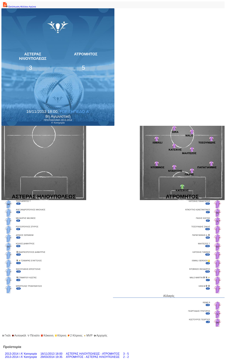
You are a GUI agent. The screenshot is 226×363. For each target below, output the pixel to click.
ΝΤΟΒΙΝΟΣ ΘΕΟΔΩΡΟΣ (199, 269)
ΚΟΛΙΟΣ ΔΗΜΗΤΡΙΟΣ (25, 244)
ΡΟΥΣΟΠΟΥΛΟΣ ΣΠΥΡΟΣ (27, 227)
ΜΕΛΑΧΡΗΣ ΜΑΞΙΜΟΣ (25, 218)
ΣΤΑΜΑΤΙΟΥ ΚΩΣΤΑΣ (27, 277)
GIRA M (202, 286)
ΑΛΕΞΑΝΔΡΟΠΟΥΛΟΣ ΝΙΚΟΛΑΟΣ (30, 210)
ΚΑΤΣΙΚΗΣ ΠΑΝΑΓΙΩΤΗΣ (199, 201)
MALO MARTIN (196, 277)
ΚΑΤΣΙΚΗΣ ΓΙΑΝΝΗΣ (201, 252)
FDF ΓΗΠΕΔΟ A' (75, 111)
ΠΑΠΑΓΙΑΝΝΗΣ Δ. (200, 235)
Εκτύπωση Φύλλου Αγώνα (19, 6)
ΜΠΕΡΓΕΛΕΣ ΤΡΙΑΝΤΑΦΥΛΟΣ (29, 286)
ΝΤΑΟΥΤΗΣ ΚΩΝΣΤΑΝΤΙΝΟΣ (197, 210)
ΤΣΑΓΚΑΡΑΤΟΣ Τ (23, 201)
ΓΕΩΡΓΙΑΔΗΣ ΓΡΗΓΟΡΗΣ (199, 311)
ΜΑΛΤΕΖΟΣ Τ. (204, 244)
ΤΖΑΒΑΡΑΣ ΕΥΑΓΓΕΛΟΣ (31, 261)
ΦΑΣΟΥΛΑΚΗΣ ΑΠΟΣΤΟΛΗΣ (28, 269)
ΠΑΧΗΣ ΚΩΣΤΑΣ (203, 218)
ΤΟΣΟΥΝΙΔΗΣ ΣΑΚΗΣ (200, 227)
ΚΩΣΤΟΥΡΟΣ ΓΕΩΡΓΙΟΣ (199, 319)
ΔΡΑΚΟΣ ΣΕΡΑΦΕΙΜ (24, 235)
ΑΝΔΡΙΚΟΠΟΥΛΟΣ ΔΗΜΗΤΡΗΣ (31, 252)
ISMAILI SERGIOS (200, 261)
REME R (206, 302)
